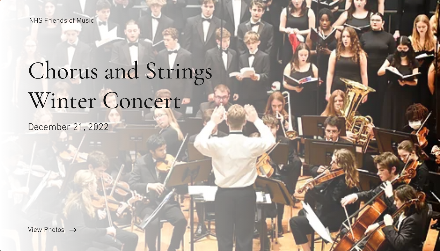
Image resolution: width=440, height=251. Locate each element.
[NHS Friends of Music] (62, 21)
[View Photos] (110, 230)
